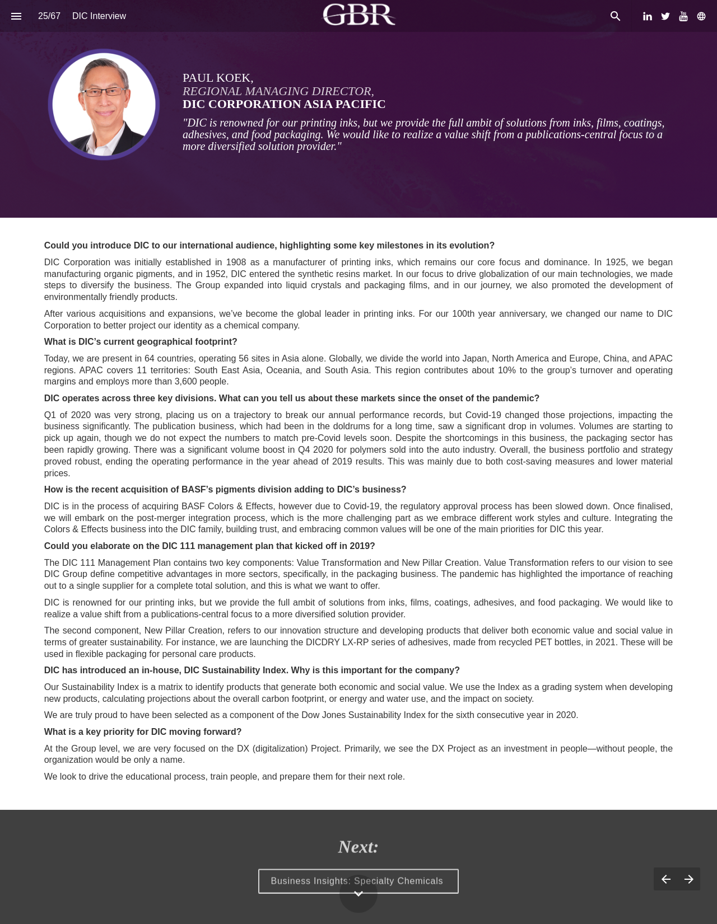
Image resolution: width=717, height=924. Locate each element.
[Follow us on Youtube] (683, 16)
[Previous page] (665, 878)
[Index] (16, 16)
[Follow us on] (701, 16)
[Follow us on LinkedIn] (647, 16)
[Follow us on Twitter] (665, 16)
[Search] (615, 16)
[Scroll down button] (358, 894)
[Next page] (688, 878)
